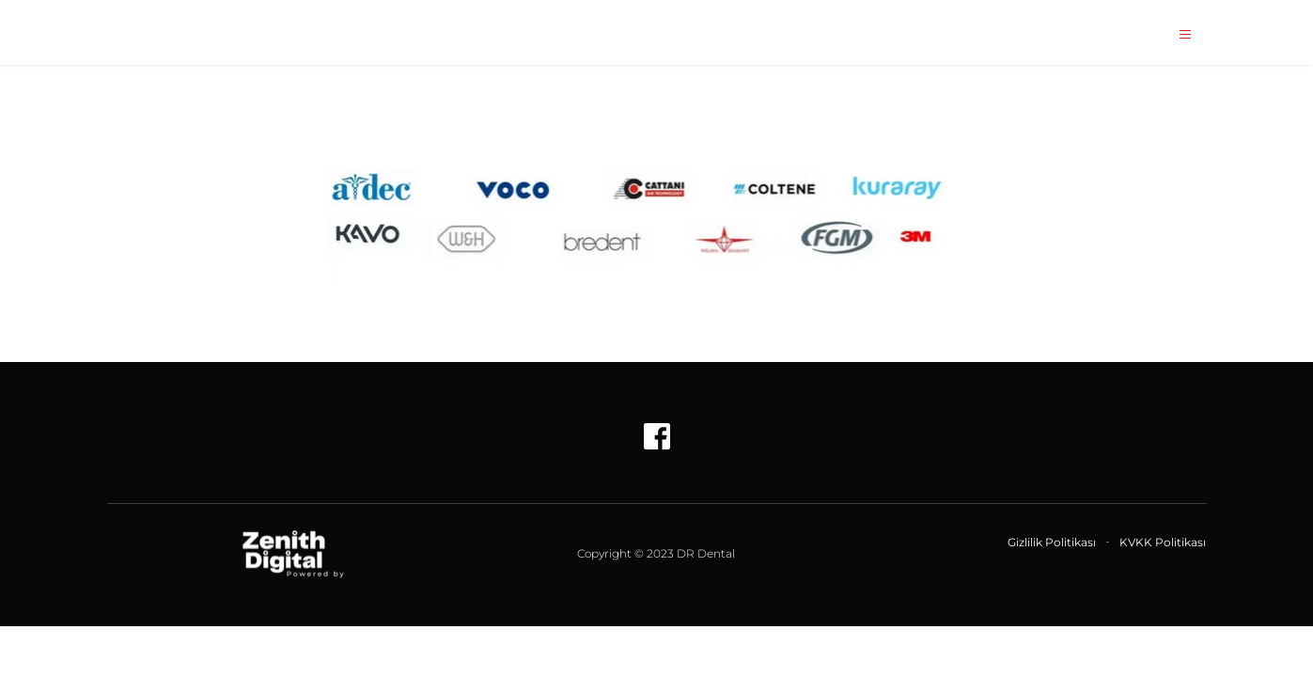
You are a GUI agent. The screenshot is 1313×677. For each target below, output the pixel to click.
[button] (1180, 34)
